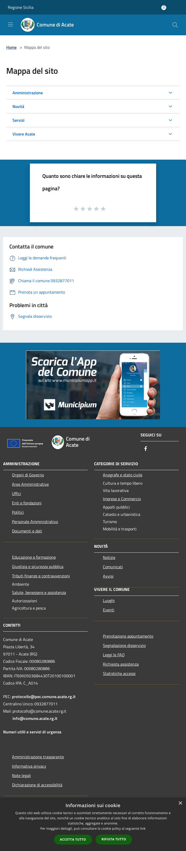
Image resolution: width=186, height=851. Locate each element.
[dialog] (93, 824)
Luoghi (109, 600)
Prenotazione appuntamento (128, 636)
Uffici (16, 493)
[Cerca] (175, 25)
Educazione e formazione (34, 557)
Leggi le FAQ (114, 655)
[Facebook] (146, 449)
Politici (18, 512)
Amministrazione (27, 93)
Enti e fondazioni (27, 503)
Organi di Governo (28, 475)
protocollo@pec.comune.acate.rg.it (44, 696)
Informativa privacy (29, 766)
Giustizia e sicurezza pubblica (37, 566)
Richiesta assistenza (121, 664)
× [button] (180, 803)
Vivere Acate (23, 134)
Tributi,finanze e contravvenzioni (41, 576)
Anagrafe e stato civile (122, 475)
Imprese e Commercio (122, 499)
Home (11, 47)
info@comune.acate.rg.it (34, 718)
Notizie (109, 557)
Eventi (108, 610)
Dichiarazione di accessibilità (37, 785)
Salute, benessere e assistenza (39, 592)
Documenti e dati (27, 531)
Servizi (18, 120)
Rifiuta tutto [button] (114, 839)
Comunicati (113, 567)
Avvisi (108, 576)
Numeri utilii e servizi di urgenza (32, 732)
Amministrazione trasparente (38, 757)
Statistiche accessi (119, 673)
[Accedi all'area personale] (164, 8)
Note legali (21, 775)
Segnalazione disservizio (124, 645)
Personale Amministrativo (35, 521)
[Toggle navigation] (10, 24)
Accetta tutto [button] (73, 839)
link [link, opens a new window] (143, 828)
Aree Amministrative (30, 484)
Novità (18, 106)
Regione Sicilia (21, 7)
